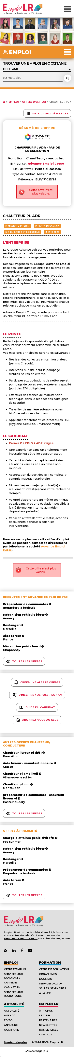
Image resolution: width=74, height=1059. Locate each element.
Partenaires (48, 1020)
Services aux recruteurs (13, 993)
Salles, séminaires (52, 988)
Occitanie (11, 1029)
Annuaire (11, 1024)
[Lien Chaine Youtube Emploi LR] (30, 951)
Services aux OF (50, 983)
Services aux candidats (13, 975)
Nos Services (48, 1029)
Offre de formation (54, 969)
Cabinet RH (12, 987)
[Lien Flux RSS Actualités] (5, 951)
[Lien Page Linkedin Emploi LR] (14, 951)
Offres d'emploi (34, 102)
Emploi (13, 102)
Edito (8, 1020)
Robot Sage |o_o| (37, 1050)
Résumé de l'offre (37, 128)
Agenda (9, 1015)
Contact (46, 1034)
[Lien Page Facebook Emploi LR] (22, 951)
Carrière (10, 982)
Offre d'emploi (15, 969)
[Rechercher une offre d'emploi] (67, 78)
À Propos (46, 1010)
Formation (50, 962)
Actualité (14, 1004)
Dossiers (45, 978)
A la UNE (45, 993)
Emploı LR (48, 1004)
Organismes (48, 974)
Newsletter (48, 1024)
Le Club (44, 1015)
